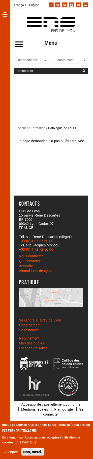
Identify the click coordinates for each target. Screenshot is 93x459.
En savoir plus (25, 442)
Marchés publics (32, 343)
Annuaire (26, 266)
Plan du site (63, 409)
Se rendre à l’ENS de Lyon (40, 320)
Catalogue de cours (62, 128)
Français (20, 5)
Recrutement (29, 338)
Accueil (23, 128)
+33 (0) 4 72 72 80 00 (36, 249)
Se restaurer (28, 330)
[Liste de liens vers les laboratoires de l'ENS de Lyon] (72, 60)
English (34, 5)
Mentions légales (34, 409)
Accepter (11, 452)
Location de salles (33, 348)
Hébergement (29, 325)
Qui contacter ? (31, 261)
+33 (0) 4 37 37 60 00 (36, 241)
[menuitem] (20, 4)
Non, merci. (32, 452)
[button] (5, 15)
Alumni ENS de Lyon (35, 271)
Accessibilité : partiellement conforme (51, 404)
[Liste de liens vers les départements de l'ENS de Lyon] (33, 60)
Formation (38, 128)
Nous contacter (31, 256)
